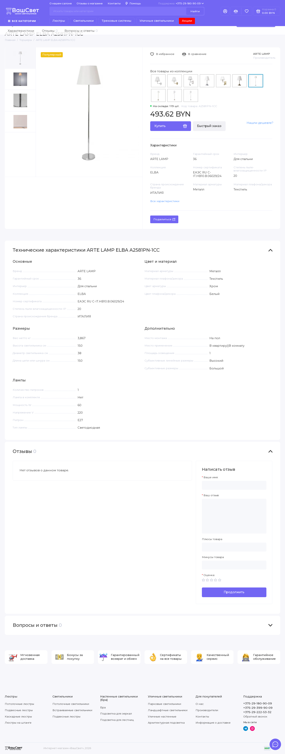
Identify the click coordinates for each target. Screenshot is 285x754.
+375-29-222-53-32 (257, 712)
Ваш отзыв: (211, 495)
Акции (187, 21)
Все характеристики (164, 201)
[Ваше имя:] (234, 485)
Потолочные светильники (70, 703)
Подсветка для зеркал (116, 713)
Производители (207, 710)
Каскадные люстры (18, 716)
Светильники (83, 21)
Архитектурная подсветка (166, 722)
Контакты (114, 3)
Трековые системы (116, 21)
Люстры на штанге (18, 722)
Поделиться (164, 219)
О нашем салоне (60, 3)
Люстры (58, 21)
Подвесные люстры (19, 710)
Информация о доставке (213, 722)
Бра (103, 707)
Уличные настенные (162, 716)
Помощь (133, 3)
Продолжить (234, 592)
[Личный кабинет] (225, 11)
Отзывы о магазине (90, 3)
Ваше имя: (210, 477)
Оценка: (209, 575)
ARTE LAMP (261, 53)
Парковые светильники (164, 703)
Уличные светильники (157, 21)
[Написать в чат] (275, 744)
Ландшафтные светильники (167, 710)
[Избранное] (246, 11)
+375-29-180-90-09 (181, 3)
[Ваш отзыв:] (234, 516)
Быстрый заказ (209, 126)
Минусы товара (213, 557)
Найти (195, 11)
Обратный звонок (255, 716)
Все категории (22, 21)
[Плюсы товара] (234, 547)
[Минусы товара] (234, 565)
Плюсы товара (212, 539)
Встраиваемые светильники (72, 710)
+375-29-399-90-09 (258, 708)
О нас (200, 703)
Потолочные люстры (19, 703)
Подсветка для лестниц (117, 719)
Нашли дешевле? (260, 123)
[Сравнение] (236, 11)
